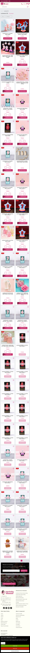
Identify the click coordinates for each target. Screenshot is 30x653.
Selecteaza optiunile (7, 38)
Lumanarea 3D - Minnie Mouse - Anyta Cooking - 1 (22, 460)
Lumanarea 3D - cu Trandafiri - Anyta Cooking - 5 (22, 482)
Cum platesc (18, 624)
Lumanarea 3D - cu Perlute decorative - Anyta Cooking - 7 (8, 321)
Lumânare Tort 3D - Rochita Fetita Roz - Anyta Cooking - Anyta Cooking (8, 346)
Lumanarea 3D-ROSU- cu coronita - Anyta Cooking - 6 (8, 416)
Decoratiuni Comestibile (19, 606)
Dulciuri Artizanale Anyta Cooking (21, 605)
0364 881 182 (4, 596)
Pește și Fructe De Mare (4, 625)
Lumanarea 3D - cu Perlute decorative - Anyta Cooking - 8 (8, 460)
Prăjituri (2, 615)
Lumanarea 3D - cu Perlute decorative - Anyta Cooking (7, 109)
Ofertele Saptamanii (19, 596)
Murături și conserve (4, 621)
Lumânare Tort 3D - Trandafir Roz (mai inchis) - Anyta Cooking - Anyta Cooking (22, 294)
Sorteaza (8, 16)
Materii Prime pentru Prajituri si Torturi (22, 603)
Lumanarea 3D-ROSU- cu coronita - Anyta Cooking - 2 (8, 372)
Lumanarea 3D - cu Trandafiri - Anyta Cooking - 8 (8, 188)
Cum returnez (18, 625)
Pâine (2, 619)
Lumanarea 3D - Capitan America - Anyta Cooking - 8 (22, 241)
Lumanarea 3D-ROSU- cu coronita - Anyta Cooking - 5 (22, 394)
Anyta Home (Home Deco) (20, 600)
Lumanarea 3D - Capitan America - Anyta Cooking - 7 (22, 214)
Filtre (3, 16)
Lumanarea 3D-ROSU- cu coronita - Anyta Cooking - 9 (22, 438)
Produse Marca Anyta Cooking (20, 594)
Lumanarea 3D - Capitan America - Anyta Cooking (22, 56)
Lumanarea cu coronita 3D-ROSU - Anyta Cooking (7, 135)
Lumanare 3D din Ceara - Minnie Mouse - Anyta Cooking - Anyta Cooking (7, 56)
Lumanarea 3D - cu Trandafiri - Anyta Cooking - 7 (8, 267)
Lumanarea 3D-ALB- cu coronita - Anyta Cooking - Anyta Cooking (22, 161)
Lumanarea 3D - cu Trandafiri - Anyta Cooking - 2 (8, 529)
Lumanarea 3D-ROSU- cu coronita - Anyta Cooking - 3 (22, 372)
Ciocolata (17, 602)
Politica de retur (18, 616)
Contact (17, 619)
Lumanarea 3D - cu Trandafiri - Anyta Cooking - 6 (22, 267)
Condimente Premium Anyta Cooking (22, 593)
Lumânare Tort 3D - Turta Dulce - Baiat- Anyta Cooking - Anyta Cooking (7, 552)
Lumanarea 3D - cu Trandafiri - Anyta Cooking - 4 (8, 506)
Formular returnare (19, 627)
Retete (17, 618)
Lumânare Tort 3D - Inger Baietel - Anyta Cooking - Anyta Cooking (22, 551)
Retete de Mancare (4, 622)
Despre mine (18, 621)
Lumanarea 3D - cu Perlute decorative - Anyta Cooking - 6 (22, 321)
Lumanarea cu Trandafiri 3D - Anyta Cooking (8, 82)
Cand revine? (22, 354)
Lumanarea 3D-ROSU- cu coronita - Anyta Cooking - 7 (22, 416)
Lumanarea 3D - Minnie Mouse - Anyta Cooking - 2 (7, 482)
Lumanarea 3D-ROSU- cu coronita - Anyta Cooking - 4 (8, 394)
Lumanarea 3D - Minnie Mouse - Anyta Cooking (22, 109)
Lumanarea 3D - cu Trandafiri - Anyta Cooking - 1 (22, 529)
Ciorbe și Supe (3, 624)
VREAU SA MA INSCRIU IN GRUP (9, 583)
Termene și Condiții (19, 613)
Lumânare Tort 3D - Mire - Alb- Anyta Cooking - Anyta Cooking (7, 293)
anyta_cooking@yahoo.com (6, 598)
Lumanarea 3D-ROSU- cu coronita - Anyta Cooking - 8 (8, 438)
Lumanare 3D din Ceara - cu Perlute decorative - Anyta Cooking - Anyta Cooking (22, 82)
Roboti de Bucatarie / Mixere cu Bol (21, 599)
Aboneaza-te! (24, 570)
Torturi (2, 613)
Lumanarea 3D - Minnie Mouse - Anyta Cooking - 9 (22, 135)
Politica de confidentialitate (20, 615)
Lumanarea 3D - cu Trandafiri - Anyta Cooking (8, 34)
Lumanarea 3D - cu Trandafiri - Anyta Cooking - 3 (22, 506)
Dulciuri (2, 616)
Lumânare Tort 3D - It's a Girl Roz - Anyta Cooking (7, 241)
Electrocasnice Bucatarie (20, 597)
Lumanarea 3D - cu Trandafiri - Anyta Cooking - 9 (8, 161)
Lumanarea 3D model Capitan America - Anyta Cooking (22, 34)
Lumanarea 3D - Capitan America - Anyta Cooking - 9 (7, 214)
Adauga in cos (22, 64)
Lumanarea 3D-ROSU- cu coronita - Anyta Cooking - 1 (22, 346)
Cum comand (18, 622)
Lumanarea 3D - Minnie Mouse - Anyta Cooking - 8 (22, 188)
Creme (2, 618)
